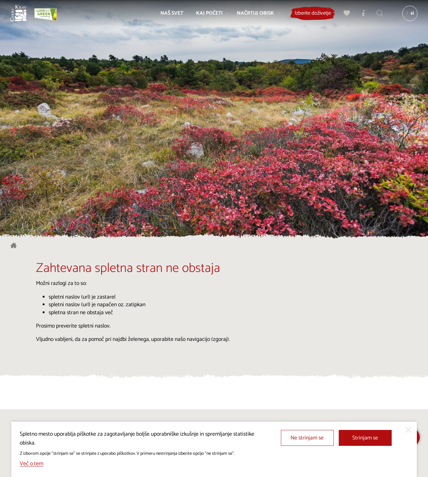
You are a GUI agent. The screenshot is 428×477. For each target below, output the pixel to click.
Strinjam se (365, 438)
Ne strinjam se (307, 438)
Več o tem (31, 463)
